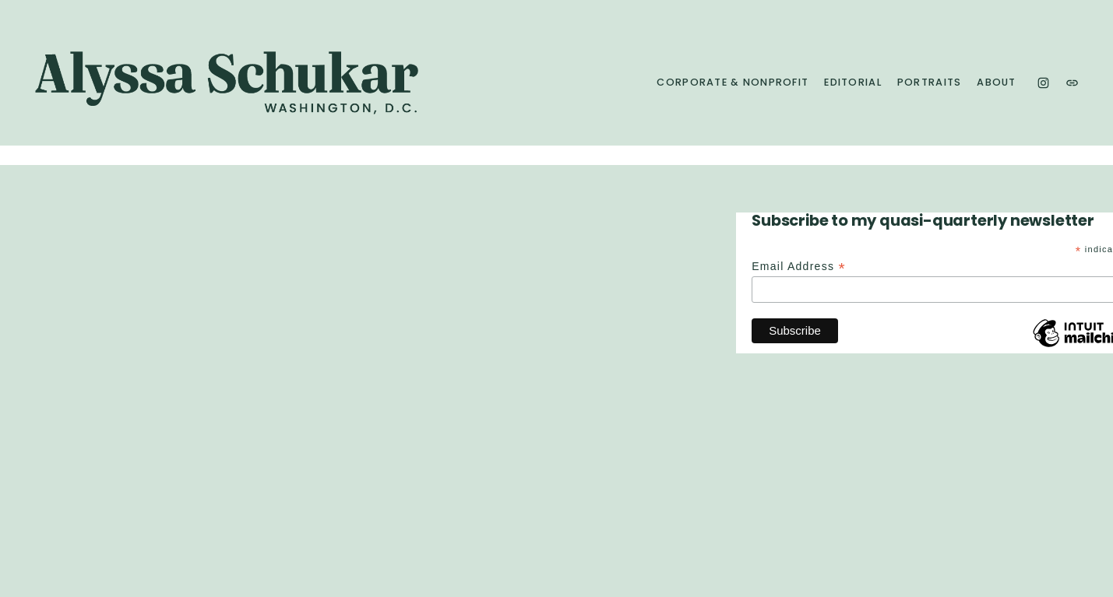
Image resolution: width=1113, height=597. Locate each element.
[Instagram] (1043, 83)
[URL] (1072, 83)
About (996, 82)
